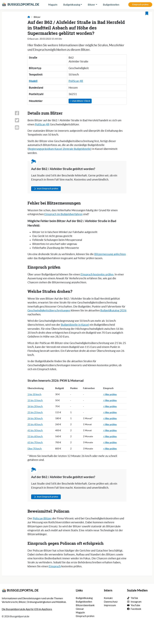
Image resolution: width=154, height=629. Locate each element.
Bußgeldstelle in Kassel (75, 324)
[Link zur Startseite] (29, 17)
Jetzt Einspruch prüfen (46, 188)
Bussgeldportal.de (20, 4)
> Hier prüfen (110, 394)
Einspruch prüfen (140, 4)
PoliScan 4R (76, 81)
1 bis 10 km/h (34, 394)
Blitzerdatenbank (85, 605)
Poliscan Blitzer (42, 518)
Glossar (80, 609)
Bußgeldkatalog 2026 (113, 310)
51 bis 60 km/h (35, 436)
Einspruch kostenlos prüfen (97, 274)
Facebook (136, 609)
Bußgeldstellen (111, 4)
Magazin (52, 4)
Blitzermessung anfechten (110, 254)
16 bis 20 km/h (35, 406)
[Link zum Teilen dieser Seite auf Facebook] (19, 113)
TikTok (134, 598)
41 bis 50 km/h (35, 430)
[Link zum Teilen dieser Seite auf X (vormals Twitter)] (19, 120)
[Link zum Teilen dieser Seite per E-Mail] (19, 127)
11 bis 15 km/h (35, 400)
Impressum (110, 605)
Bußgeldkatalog (71, 4)
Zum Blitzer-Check (80, 101)
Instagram (136, 601)
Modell (33, 81)
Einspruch (55, 566)
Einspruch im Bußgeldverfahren (63, 214)
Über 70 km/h (35, 448)
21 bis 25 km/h (35, 412)
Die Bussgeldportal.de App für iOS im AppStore (27, 609)
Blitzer (91, 4)
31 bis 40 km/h (35, 424)
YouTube (135, 605)
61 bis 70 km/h (35, 442)
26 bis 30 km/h (35, 418)
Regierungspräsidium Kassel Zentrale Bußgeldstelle (59, 148)
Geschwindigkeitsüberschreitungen (49, 310)
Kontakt (108, 598)
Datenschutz (111, 601)
